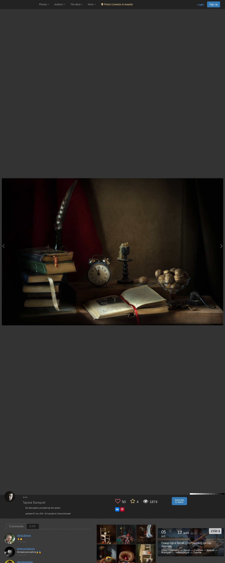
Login (201, 4)
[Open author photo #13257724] (146, 554)
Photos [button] (44, 4)
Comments (16, 526)
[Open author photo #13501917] (126, 534)
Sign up (213, 4)
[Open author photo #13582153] (106, 534)
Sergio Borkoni (24, 535)
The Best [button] (76, 4)
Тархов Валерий (34, 502)
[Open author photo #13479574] (146, 534)
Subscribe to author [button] (179, 501)
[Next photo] (221, 246)
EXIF (32, 526)
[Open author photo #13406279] (126, 554)
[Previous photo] (3, 246)
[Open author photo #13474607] (106, 554)
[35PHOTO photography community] (19, 4)
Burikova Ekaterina (26, 549)
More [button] (92, 4)
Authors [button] (59, 4)
